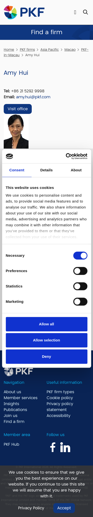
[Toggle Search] (85, 12)
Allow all (46, 324)
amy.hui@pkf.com (33, 97)
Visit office (18, 108)
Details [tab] (46, 170)
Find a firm (14, 421)
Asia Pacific (49, 49)
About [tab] (76, 170)
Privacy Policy (31, 508)
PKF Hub (11, 444)
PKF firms (27, 49)
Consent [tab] (16, 170)
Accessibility (58, 415)
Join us (10, 415)
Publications (15, 409)
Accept (64, 508)
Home (9, 49)
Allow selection (46, 340)
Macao (70, 49)
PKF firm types (60, 391)
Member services (20, 397)
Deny (46, 356)
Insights (11, 403)
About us (12, 391)
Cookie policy (60, 397)
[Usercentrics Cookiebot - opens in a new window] (66, 156)
